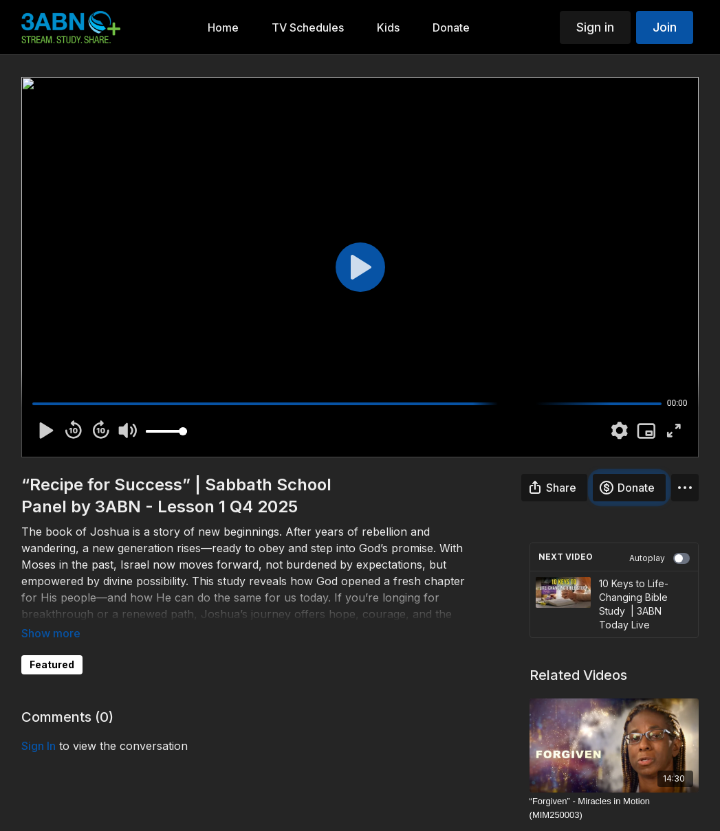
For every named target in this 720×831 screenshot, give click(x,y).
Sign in (595, 27)
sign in (38, 746)
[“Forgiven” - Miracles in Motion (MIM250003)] (614, 808)
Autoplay (659, 558)
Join (665, 27)
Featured (52, 664)
